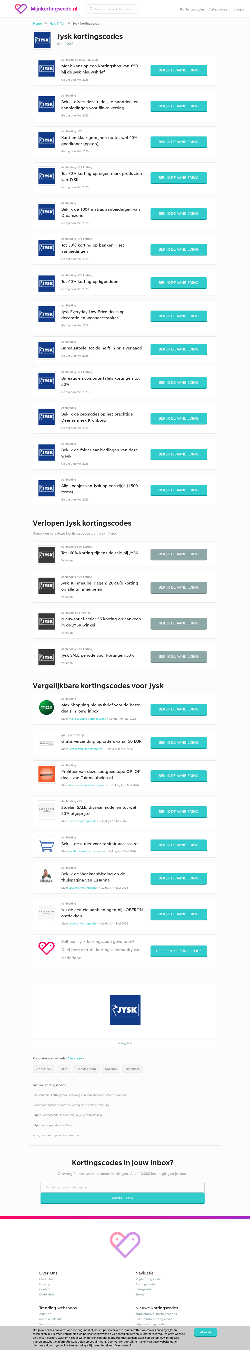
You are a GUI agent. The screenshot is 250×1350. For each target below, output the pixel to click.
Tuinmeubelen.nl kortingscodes (88, 785)
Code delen (47, 1294)
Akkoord (205, 1332)
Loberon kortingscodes (83, 821)
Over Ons (46, 1279)
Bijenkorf (132, 1069)
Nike (64, 1069)
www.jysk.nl (125, 1043)
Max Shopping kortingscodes (87, 718)
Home (37, 23)
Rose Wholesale (51, 1319)
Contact (44, 1289)
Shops (239, 9)
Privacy (44, 1284)
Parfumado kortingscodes (154, 1319)
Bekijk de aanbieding (179, 70)
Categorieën (219, 9)
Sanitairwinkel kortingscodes (87, 851)
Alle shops (75, 1058)
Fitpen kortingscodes (150, 1324)
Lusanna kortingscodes (83, 887)
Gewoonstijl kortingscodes (85, 749)
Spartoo (111, 1069)
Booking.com (86, 1069)
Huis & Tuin (57, 23)
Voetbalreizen (49, 1324)
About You (44, 1069)
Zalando (45, 1314)
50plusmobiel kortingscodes (156, 1314)
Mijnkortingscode (148, 1279)
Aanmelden (123, 1197)
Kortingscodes (192, 9)
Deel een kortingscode (179, 950)
